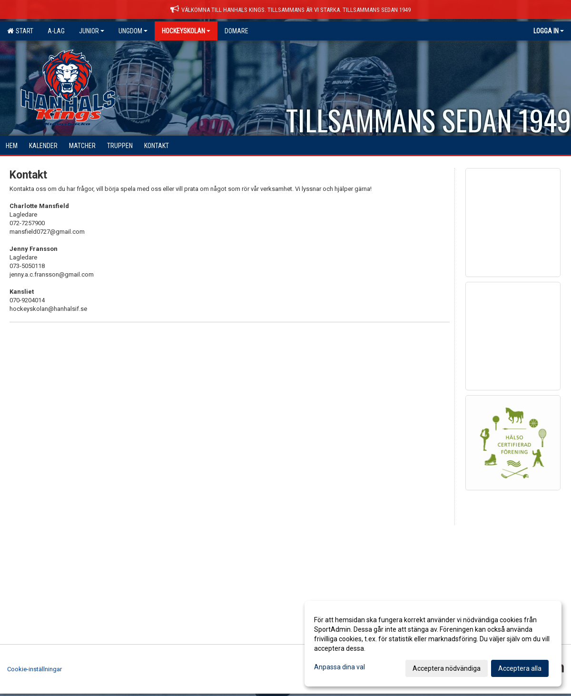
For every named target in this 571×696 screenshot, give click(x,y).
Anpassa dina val (339, 667)
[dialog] (433, 643)
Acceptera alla (519, 668)
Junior (91, 31)
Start (20, 31)
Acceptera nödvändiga (447, 668)
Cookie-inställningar (34, 669)
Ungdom (133, 31)
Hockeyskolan (186, 31)
